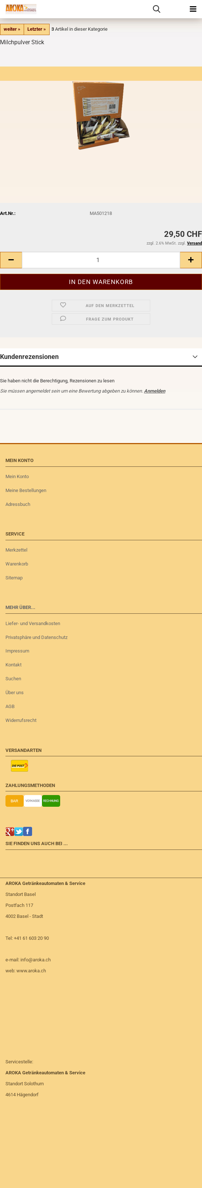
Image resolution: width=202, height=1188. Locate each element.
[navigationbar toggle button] (193, 9)
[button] (11, 260)
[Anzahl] (101, 260)
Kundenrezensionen (29, 356)
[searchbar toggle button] (156, 9)
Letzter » (36, 29)
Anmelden (154, 391)
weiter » (12, 29)
